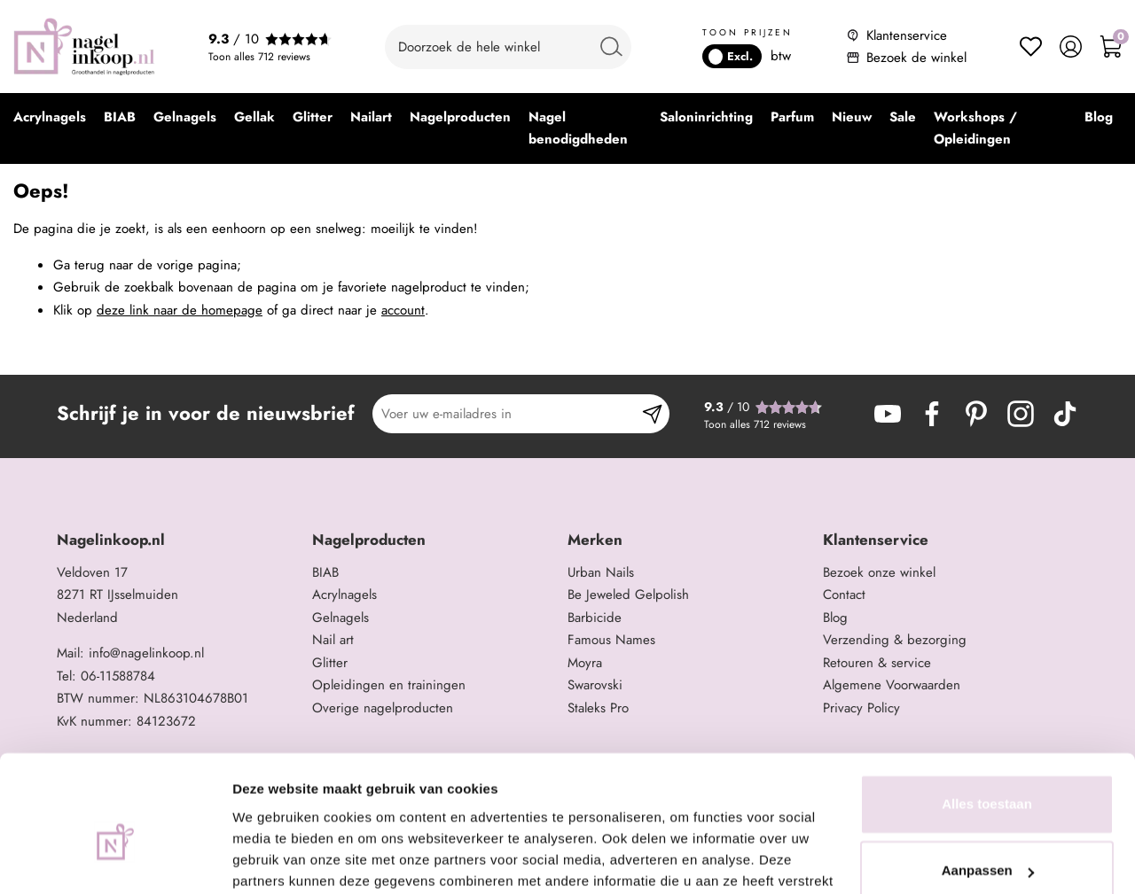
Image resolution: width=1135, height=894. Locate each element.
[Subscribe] (652, 413)
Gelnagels (340, 617)
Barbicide (595, 617)
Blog (835, 617)
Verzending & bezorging (895, 639)
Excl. (730, 56)
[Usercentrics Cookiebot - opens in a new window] (114, 859)
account (403, 310)
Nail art (333, 639)
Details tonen (274, 859)
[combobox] (508, 47)
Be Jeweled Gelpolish (628, 594)
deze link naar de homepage (179, 310)
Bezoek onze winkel (879, 572)
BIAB (325, 572)
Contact (844, 594)
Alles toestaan (987, 711)
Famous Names (611, 639)
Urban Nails (601, 572)
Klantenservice (906, 35)
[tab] (178, 540)
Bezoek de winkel (916, 57)
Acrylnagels (344, 594)
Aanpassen (988, 778)
